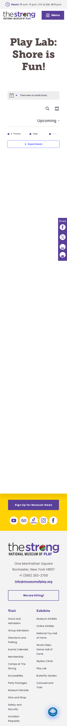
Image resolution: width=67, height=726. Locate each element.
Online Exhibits (45, 626)
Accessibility (15, 675)
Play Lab (41, 668)
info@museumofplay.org (33, 582)
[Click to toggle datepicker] (48, 121)
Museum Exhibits (46, 619)
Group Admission (18, 630)
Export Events (33, 144)
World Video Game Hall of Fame (44, 649)
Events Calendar (18, 649)
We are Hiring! (33, 595)
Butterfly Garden (46, 675)
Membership (15, 656)
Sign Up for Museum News (33, 505)
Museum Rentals (18, 690)
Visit (12, 611)
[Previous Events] (16, 134)
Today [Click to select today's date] (35, 134)
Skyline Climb (44, 661)
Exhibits (43, 611)
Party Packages (17, 683)
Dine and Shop (17, 697)
